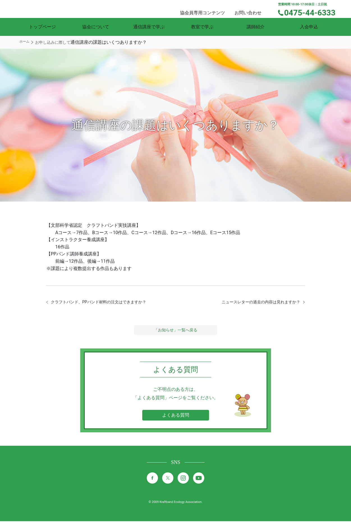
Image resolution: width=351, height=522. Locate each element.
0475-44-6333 (314, 12)
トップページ (42, 26)
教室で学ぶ (202, 26)
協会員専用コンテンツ (209, 8)
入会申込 (309, 26)
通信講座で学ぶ (149, 26)
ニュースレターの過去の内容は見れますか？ (255, 302)
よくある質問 (175, 416)
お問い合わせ (253, 8)
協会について (95, 26)
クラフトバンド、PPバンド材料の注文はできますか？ (105, 302)
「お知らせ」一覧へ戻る (175, 331)
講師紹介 (256, 26)
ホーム (24, 41)
